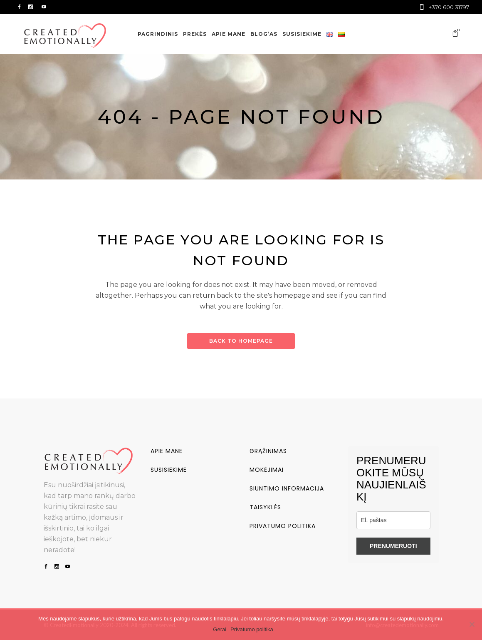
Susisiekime (169, 470)
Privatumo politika (283, 526)
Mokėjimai (267, 470)
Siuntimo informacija (287, 488)
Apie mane (167, 451)
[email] (393, 520)
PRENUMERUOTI (393, 546)
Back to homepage (241, 341)
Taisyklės (265, 507)
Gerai (219, 629)
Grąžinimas (268, 451)
